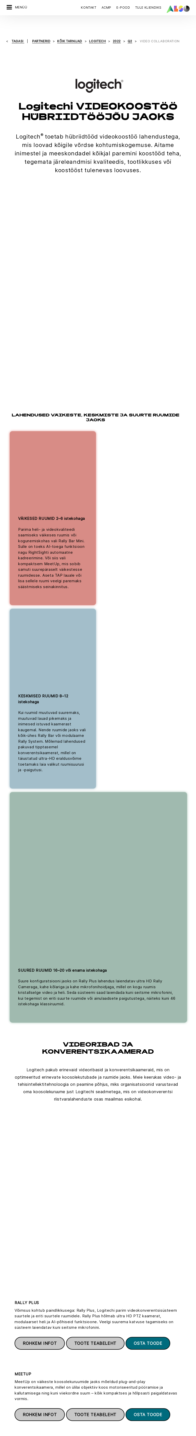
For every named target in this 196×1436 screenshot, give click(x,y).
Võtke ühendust (28, 1275)
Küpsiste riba (39, 1426)
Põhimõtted (16, 1374)
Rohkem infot (40, 660)
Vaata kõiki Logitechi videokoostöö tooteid (98, 1201)
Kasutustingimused (156, 1426)
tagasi (18, 28)
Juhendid (105, 1348)
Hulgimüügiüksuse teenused (121, 1410)
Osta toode (148, 660)
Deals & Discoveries (114, 1330)
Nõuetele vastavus (21, 1348)
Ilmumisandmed (124, 1426)
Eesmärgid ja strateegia (26, 1383)
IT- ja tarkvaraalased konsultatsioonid (129, 1383)
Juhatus (12, 1330)
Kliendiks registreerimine (119, 1339)
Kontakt (88, 7)
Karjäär (12, 1339)
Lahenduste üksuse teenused (122, 1401)
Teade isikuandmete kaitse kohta (80, 1426)
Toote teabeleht (95, 660)
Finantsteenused (112, 1374)
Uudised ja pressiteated (26, 1365)
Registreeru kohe (117, 1269)
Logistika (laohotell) (114, 1392)
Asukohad (14, 1357)
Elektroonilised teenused (119, 1365)
